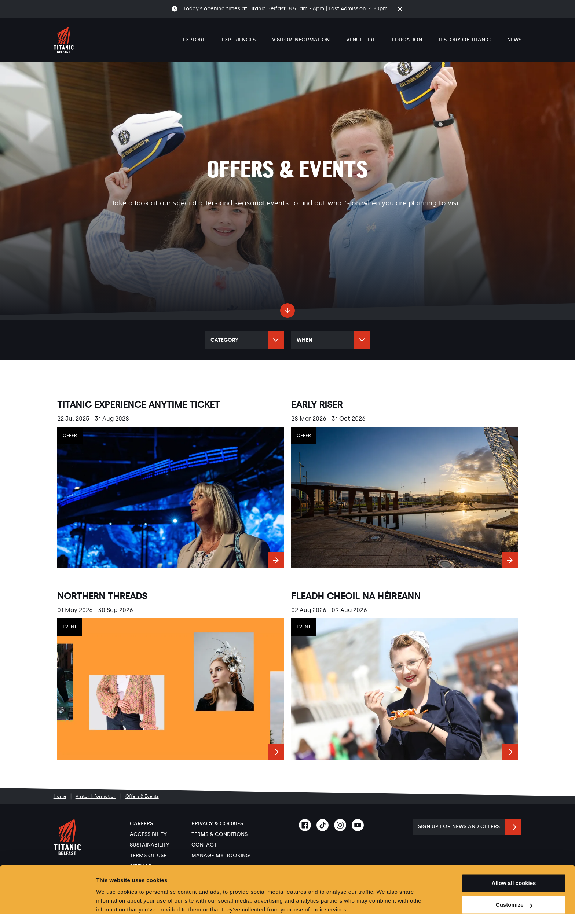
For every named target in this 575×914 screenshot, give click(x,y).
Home (60, 796)
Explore (194, 40)
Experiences (239, 40)
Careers (141, 824)
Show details (113, 899)
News (514, 40)
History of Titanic (465, 40)
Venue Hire (361, 40)
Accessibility (148, 834)
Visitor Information (301, 40)
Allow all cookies (514, 853)
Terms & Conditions (219, 834)
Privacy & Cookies (217, 824)
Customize (514, 875)
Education (407, 40)
